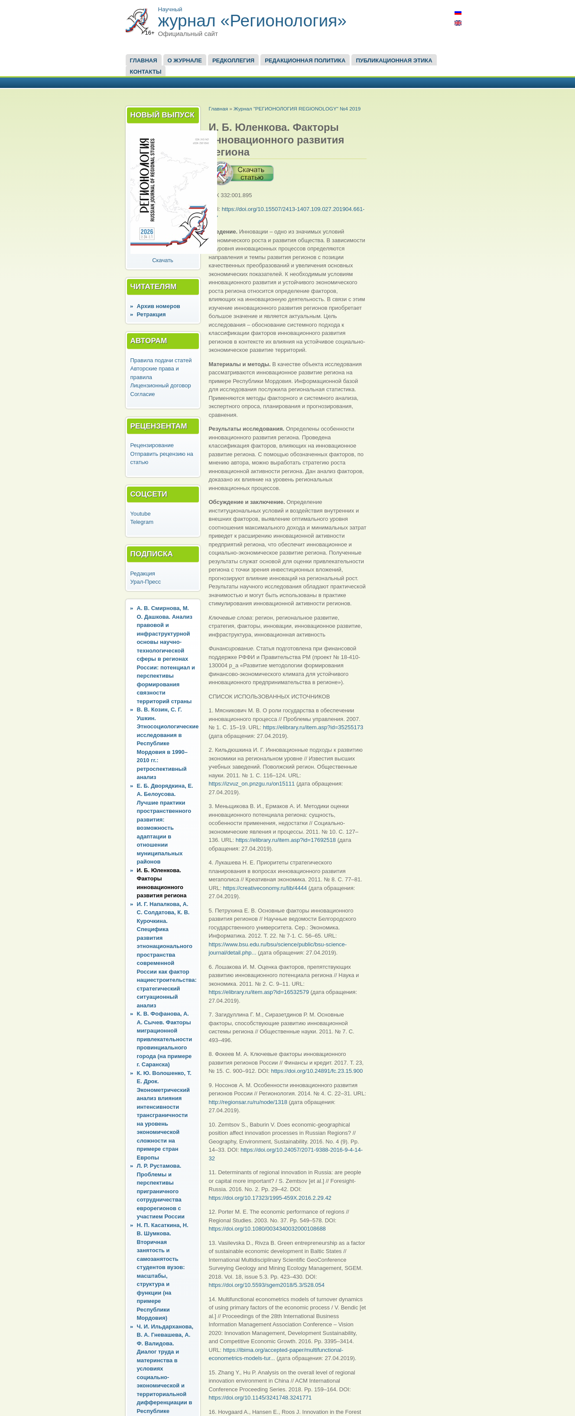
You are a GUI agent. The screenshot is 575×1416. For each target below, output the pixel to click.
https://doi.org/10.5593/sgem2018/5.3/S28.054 (267, 1285)
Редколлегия (233, 60)
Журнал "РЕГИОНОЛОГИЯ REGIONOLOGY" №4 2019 (297, 108)
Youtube (140, 513)
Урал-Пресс (145, 581)
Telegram (141, 522)
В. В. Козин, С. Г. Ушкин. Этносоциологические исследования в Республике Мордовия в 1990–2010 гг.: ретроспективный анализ (168, 743)
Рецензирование (152, 445)
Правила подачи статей (161, 360)
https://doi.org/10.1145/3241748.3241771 (260, 1397)
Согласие (142, 394)
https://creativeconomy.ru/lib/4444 (265, 888)
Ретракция (151, 314)
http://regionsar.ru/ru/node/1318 (248, 1102)
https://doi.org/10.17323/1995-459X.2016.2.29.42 (270, 1198)
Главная (143, 60)
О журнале (185, 60)
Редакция (142, 573)
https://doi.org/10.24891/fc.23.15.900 (317, 1071)
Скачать (162, 260)
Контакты (146, 71)
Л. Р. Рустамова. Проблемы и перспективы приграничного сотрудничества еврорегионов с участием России (161, 1191)
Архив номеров (158, 306)
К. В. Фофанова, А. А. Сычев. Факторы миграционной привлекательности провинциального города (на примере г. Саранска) (164, 1039)
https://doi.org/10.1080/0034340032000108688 (267, 1228)
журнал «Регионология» (252, 20)
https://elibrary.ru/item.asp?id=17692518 (286, 840)
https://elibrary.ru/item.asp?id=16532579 (259, 992)
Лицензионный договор (160, 385)
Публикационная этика (394, 60)
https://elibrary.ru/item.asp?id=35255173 (313, 727)
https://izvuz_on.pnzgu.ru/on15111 (252, 783)
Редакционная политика (305, 60)
